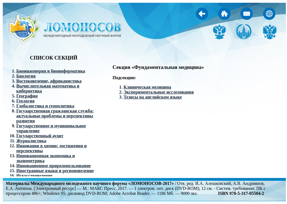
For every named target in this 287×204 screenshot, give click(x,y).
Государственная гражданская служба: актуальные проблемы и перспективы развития (55, 116)
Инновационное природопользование (53, 165)
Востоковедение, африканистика (49, 81)
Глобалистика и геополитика (45, 106)
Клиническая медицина (147, 87)
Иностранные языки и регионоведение (55, 170)
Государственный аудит (39, 135)
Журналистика (31, 140)
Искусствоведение (34, 175)
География (27, 96)
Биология (26, 76)
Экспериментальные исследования (159, 92)
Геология (25, 101)
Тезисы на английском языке (153, 97)
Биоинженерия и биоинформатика (50, 71)
